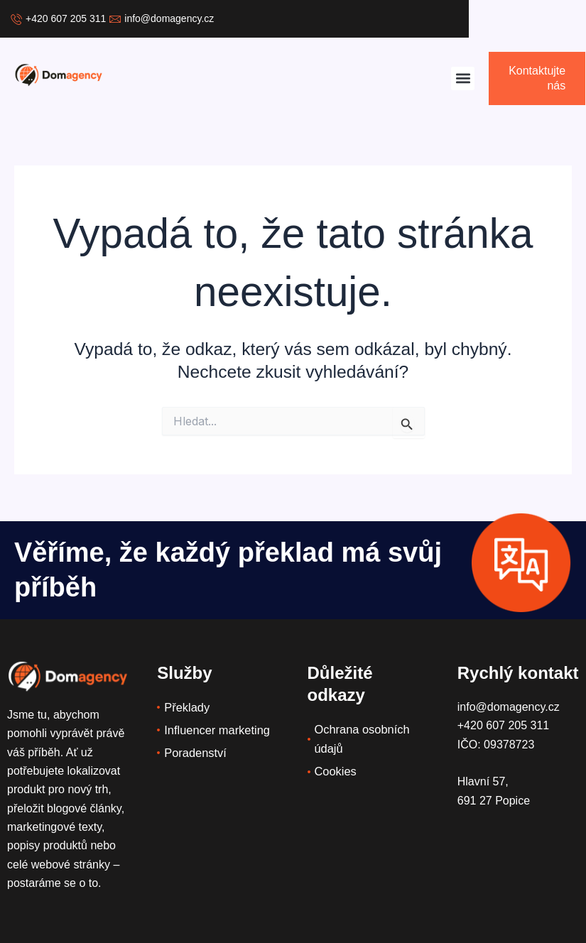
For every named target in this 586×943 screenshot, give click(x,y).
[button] (462, 78)
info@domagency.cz (508, 707)
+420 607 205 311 (503, 725)
